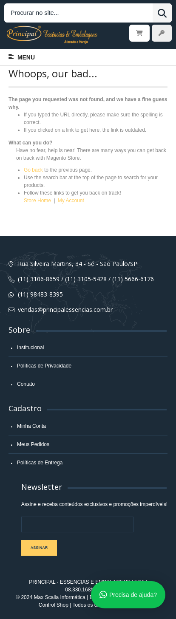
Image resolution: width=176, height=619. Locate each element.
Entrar (162, 33)
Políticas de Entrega (39, 463)
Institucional (30, 347)
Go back (33, 170)
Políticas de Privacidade (44, 366)
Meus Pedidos (33, 444)
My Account (71, 201)
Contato (26, 384)
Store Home (37, 201)
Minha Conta (31, 426)
